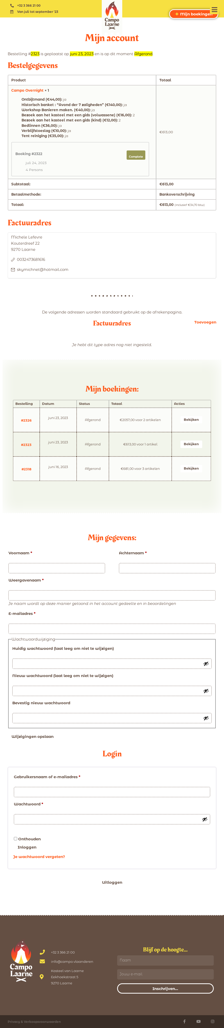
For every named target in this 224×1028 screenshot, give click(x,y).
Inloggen (27, 847)
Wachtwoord (28, 804)
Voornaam (20, 552)
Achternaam (133, 552)
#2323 (26, 445)
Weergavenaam (26, 580)
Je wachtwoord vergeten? (39, 856)
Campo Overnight (27, 90)
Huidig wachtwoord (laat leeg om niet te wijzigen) (63, 648)
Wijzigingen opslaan (33, 736)
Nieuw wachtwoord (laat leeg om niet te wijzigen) (62, 675)
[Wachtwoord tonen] (206, 664)
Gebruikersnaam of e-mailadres (47, 776)
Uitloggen (112, 882)
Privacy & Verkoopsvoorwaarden (34, 1022)
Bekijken (191, 420)
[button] (214, 9)
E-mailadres (22, 613)
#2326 (26, 420)
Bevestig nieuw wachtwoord (41, 702)
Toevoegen (205, 322)
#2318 (26, 469)
